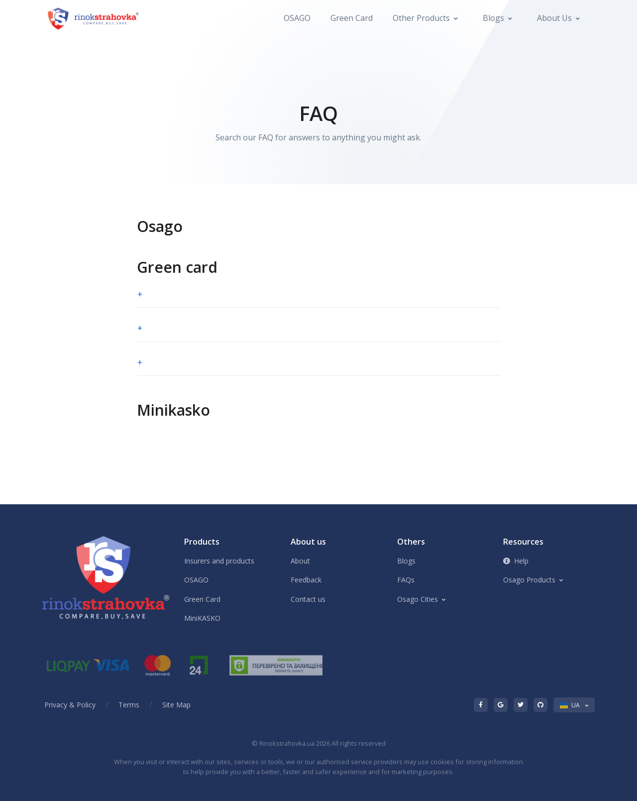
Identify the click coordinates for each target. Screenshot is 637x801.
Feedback (306, 579)
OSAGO (297, 17)
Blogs (493, 17)
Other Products (421, 17)
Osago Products (529, 579)
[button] (318, 295)
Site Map (176, 704)
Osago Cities (417, 599)
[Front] (94, 18)
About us (554, 17)
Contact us (308, 599)
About (300, 561)
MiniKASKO (202, 618)
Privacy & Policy (70, 704)
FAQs (406, 579)
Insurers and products (219, 561)
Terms (128, 704)
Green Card (351, 17)
